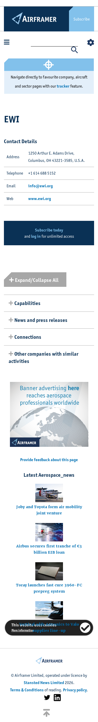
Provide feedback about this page (49, 459)
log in (36, 236)
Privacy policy (75, 689)
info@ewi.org (40, 185)
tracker (63, 86)
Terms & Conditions (27, 689)
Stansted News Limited (44, 682)
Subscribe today (49, 230)
